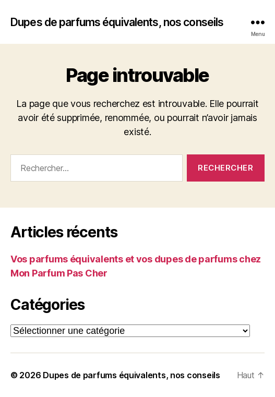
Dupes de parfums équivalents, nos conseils (116, 22)
